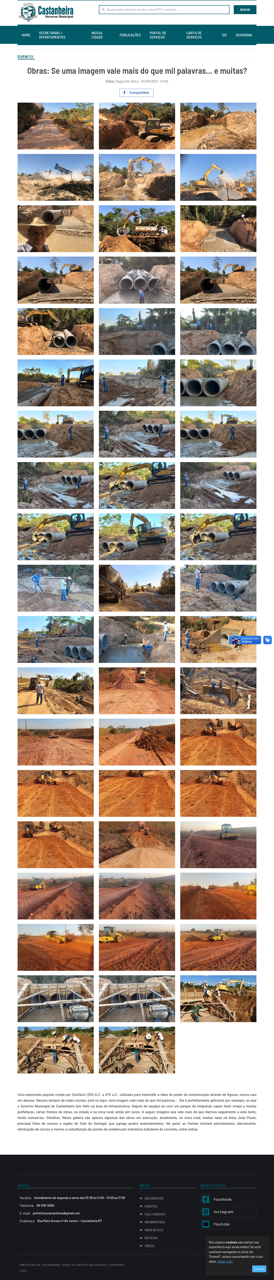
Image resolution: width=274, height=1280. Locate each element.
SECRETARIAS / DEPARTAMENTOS (52, 34)
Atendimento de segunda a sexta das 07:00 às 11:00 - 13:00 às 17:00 (72, 1198)
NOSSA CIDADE (97, 34)
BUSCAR (245, 9)
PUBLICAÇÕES (130, 35)
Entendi (259, 1269)
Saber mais (225, 1261)
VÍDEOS (149, 1246)
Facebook (223, 1199)
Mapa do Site (154, 1230)
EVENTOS (151, 1206)
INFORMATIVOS (155, 1222)
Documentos (154, 1198)
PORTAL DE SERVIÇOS (158, 34)
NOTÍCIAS (151, 1238)
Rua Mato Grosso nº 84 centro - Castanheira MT (61, 1221)
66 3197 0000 (37, 1205)
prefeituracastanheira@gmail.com (50, 1213)
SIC (224, 35)
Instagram (224, 1212)
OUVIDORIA (244, 35)
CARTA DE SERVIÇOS (194, 34)
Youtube (222, 1224)
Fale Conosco (155, 1214)
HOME (26, 35)
